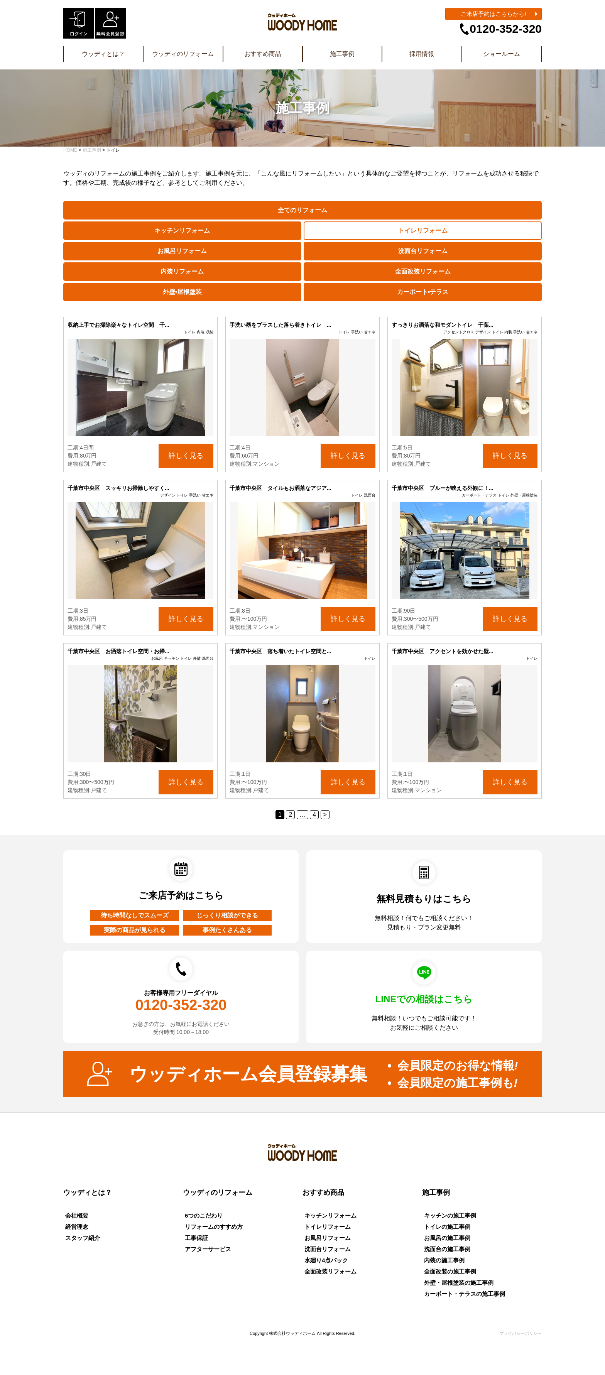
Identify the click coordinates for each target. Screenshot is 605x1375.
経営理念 (76, 1226)
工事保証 (196, 1238)
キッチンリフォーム (182, 230)
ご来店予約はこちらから (493, 13)
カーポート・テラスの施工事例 (464, 1294)
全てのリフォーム (302, 210)
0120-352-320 (506, 28)
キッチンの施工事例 (450, 1215)
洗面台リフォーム (423, 251)
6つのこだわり (204, 1215)
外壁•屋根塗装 (182, 292)
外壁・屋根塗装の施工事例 (458, 1282)
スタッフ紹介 (82, 1238)
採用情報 (421, 54)
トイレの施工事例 (447, 1226)
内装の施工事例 (444, 1260)
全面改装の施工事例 (450, 1271)
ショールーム (501, 54)
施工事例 (342, 54)
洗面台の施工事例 (447, 1249)
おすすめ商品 (262, 54)
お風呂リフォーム (182, 251)
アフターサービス (208, 1249)
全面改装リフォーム (423, 271)
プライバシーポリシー (520, 1333)
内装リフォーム (182, 271)
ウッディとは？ (103, 54)
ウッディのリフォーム (183, 54)
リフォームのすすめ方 (214, 1226)
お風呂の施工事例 (447, 1238)
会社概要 (76, 1215)
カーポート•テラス (423, 292)
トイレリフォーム (423, 230)
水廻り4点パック (326, 1260)
